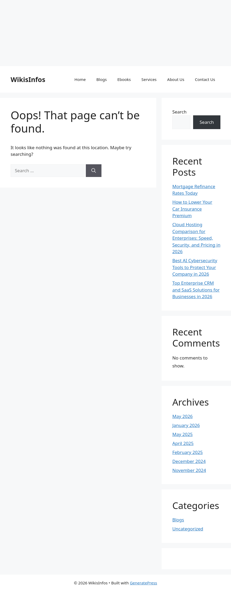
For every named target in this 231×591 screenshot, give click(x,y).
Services (149, 79)
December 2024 (189, 461)
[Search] (93, 170)
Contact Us (205, 79)
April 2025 (182, 443)
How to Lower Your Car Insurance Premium (192, 209)
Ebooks (124, 79)
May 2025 (182, 434)
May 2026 (182, 416)
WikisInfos (28, 79)
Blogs (101, 79)
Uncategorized (187, 529)
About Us (175, 79)
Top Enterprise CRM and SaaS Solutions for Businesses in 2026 (196, 289)
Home (80, 79)
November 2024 (189, 470)
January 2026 (186, 425)
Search (179, 112)
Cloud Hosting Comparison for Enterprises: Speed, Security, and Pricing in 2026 (196, 237)
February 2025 (187, 452)
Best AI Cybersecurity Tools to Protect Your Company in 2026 (194, 267)
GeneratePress (143, 582)
